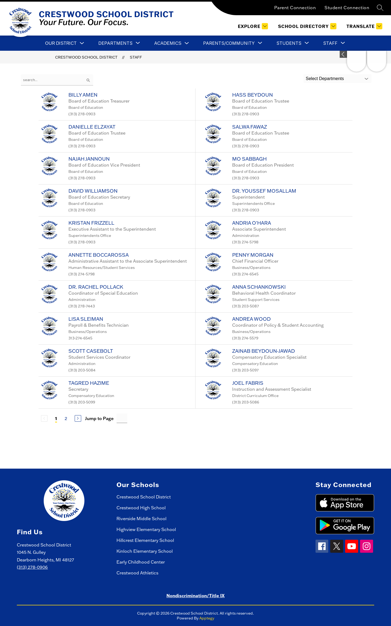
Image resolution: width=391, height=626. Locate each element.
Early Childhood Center (140, 562)
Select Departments (325, 78)
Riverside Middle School (141, 518)
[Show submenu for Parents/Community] (229, 43)
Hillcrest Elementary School (145, 540)
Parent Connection (295, 7)
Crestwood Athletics (137, 573)
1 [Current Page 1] (56, 418)
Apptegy (206, 618)
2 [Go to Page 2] (66, 418)
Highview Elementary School (146, 529)
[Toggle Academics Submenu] (187, 43)
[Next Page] (78, 418)
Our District (61, 43)
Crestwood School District (86, 57)
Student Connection (346, 7)
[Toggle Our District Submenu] (82, 43)
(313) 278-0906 (32, 567)
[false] (57, 79)
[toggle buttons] (343, 54)
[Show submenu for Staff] (330, 43)
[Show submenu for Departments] (115, 43)
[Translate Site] (363, 26)
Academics (167, 43)
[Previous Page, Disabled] (44, 418)
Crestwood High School (141, 507)
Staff (136, 57)
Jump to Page (99, 418)
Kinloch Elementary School (144, 551)
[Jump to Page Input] (121, 418)
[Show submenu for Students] (288, 43)
